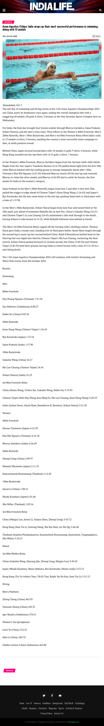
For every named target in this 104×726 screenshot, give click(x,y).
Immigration (57, 703)
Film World (69, 703)
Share (96, 36)
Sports (8, 22)
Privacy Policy (46, 713)
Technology (79, 703)
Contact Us (58, 713)
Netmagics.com (73, 722)
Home (22, 703)
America (37, 703)
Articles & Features (74, 708)
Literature (42, 708)
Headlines (47, 703)
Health (24, 708)
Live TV (29, 703)
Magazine (53, 708)
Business (33, 708)
